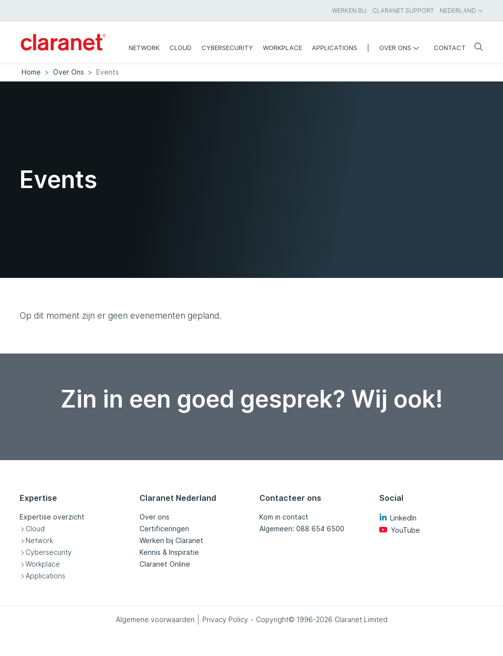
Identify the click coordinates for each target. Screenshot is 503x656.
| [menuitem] (368, 48)
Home (31, 72)
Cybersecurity (49, 552)
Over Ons (68, 72)
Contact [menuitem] (450, 48)
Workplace (43, 564)
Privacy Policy (225, 619)
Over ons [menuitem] (401, 48)
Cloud (35, 528)
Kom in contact (283, 517)
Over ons (154, 517)
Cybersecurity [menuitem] (227, 48)
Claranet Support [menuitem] (403, 10)
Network (39, 540)
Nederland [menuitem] (461, 10)
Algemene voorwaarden (155, 619)
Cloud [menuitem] (180, 48)
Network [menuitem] (144, 48)
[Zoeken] (474, 47)
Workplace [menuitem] (282, 48)
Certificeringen (164, 528)
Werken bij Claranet (171, 540)
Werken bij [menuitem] (349, 10)
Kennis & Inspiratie (169, 552)
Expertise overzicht (52, 517)
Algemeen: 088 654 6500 (301, 528)
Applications (45, 576)
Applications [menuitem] (334, 48)
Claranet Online (165, 564)
